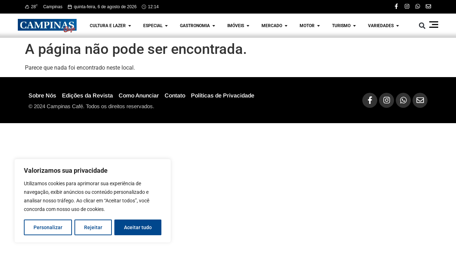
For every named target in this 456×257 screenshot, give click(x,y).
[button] (422, 25)
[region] (92, 201)
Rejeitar (93, 227)
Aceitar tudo (138, 227)
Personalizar (47, 227)
